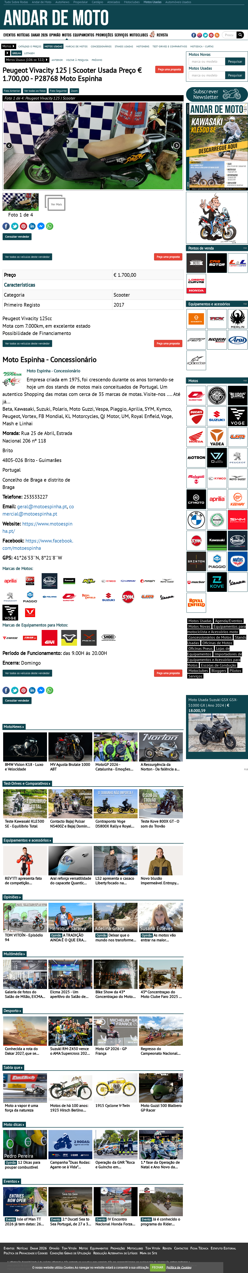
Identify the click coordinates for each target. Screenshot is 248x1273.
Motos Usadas (200, 620)
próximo (97, 60)
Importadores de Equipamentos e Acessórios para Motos (214, 660)
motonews (142, 46)
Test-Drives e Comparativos (27, 783)
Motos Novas (199, 626)
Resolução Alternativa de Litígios (115, 1253)
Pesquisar (235, 61)
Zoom (74, 90)
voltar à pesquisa (77, 60)
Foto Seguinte (58, 90)
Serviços (121, 35)
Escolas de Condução (218, 665)
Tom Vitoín (69, 1248)
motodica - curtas (201, 46)
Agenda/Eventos (228, 620)
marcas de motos (76, 46)
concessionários (101, 46)
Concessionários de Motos (210, 637)
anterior (57, 60)
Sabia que (13, 1067)
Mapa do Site (148, 1253)
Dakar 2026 (39, 35)
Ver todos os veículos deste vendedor (27, 257)
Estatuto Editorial (223, 1248)
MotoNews (14, 726)
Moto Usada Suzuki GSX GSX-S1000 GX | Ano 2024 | (217, 724)
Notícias (23, 35)
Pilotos (235, 670)
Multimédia (14, 953)
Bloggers (218, 670)
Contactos (181, 1248)
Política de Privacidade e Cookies (25, 1253)
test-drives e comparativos (170, 46)
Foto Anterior (12, 90)
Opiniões (12, 897)
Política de (178, 1267)
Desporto (13, 1010)
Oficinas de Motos (217, 642)
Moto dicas (14, 1124)
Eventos (9, 35)
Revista (162, 35)
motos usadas (53, 46)
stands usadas (124, 46)
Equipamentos (83, 35)
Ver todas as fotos (35, 90)
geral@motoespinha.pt (42, 506)
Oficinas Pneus (200, 648)
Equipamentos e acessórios (28, 840)
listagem (29, 53)
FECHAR (157, 1267)
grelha (16, 53)
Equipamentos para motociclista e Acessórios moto (216, 629)
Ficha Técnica (199, 1248)
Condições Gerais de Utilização (70, 1253)
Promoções (104, 35)
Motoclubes (139, 35)
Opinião (55, 35)
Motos (66, 35)
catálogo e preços (29, 46)
